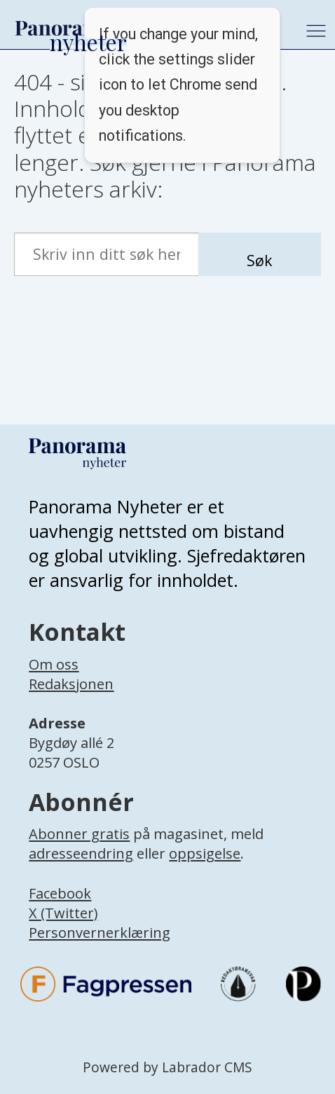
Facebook (60, 893)
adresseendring (81, 853)
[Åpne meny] (316, 31)
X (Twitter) (63, 912)
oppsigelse (204, 853)
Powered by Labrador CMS (167, 1067)
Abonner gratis (79, 833)
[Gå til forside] (64, 28)
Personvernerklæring (99, 932)
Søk (259, 260)
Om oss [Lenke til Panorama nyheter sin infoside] (53, 664)
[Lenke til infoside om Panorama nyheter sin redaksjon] (71, 698)
